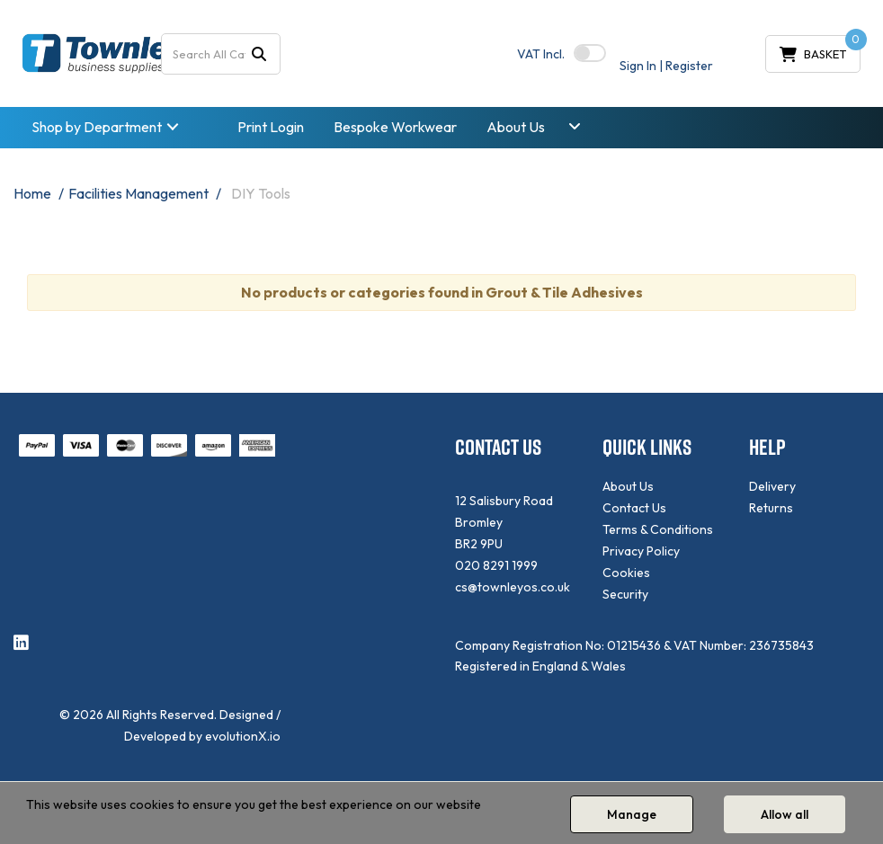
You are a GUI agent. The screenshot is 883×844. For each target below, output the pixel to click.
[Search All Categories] (221, 54)
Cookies (626, 572)
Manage (631, 814)
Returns (771, 508)
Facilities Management (138, 193)
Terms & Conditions (657, 529)
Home (32, 193)
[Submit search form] (259, 53)
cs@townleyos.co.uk (512, 587)
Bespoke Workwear (395, 127)
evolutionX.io (243, 736)
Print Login (270, 127)
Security (625, 594)
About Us (515, 127)
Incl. (541, 54)
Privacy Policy (641, 551)
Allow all (784, 814)
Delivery (772, 486)
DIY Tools (260, 193)
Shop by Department (96, 127)
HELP (767, 447)
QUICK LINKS (646, 447)
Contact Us (634, 508)
